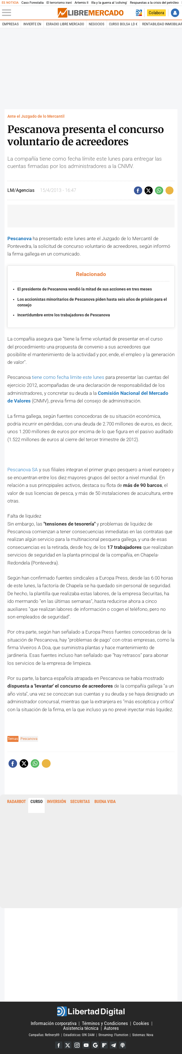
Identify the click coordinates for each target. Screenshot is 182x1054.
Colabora (156, 12)
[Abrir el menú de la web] (29, 12)
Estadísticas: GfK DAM (78, 1034)
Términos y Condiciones (105, 1023)
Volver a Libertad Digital (139, 13)
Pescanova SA (22, 469)
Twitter (67, 1044)
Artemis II (81, 3)
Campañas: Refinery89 (44, 1034)
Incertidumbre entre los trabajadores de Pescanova (63, 315)
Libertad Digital (91, 1010)
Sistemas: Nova (142, 1034)
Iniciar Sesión (175, 13)
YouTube (86, 1044)
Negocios (96, 24)
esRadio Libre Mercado (65, 24)
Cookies (141, 1023)
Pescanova (20, 238)
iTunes (123, 1044)
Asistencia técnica (80, 1027)
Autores (111, 1027)
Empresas (10, 24)
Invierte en (32, 24)
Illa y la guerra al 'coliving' (109, 3)
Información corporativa (53, 1023)
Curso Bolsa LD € (123, 24)
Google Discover (95, 1044)
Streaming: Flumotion (113, 1034)
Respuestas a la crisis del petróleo (154, 3)
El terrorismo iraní (59, 3)
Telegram (113, 1044)
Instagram (76, 1044)
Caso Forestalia (32, 3)
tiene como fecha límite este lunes (68, 377)
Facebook (58, 1044)
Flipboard (104, 1044)
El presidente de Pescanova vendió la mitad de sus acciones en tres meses (84, 289)
